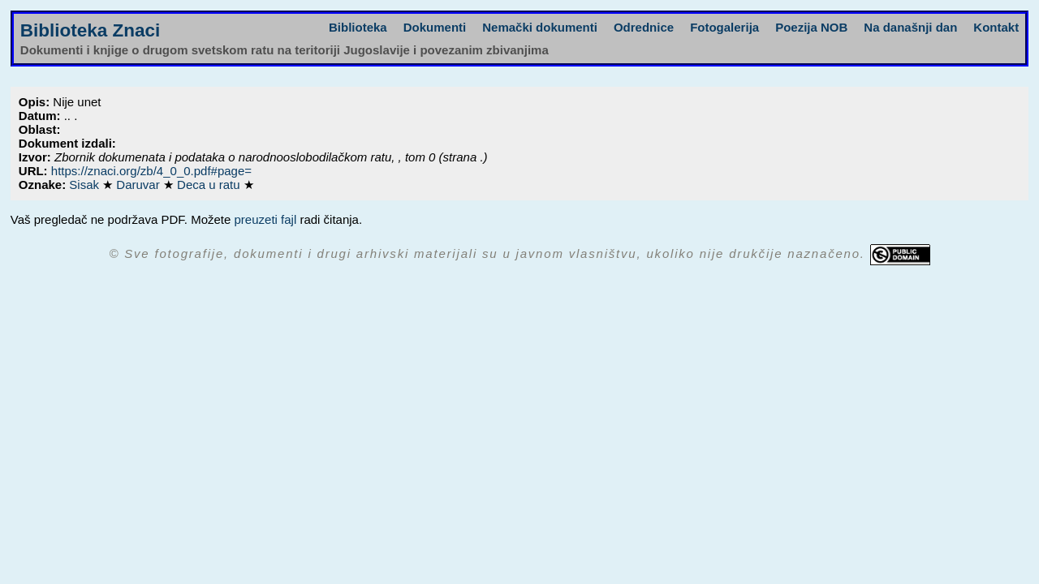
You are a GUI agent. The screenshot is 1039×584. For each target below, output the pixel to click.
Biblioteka (358, 27)
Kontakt (996, 27)
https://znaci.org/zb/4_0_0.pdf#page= (151, 171)
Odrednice (644, 27)
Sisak (85, 184)
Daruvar (139, 184)
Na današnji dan (910, 27)
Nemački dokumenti (539, 27)
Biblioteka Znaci (90, 30)
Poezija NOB (811, 27)
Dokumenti (435, 27)
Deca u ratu (210, 184)
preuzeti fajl (266, 219)
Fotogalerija (724, 27)
